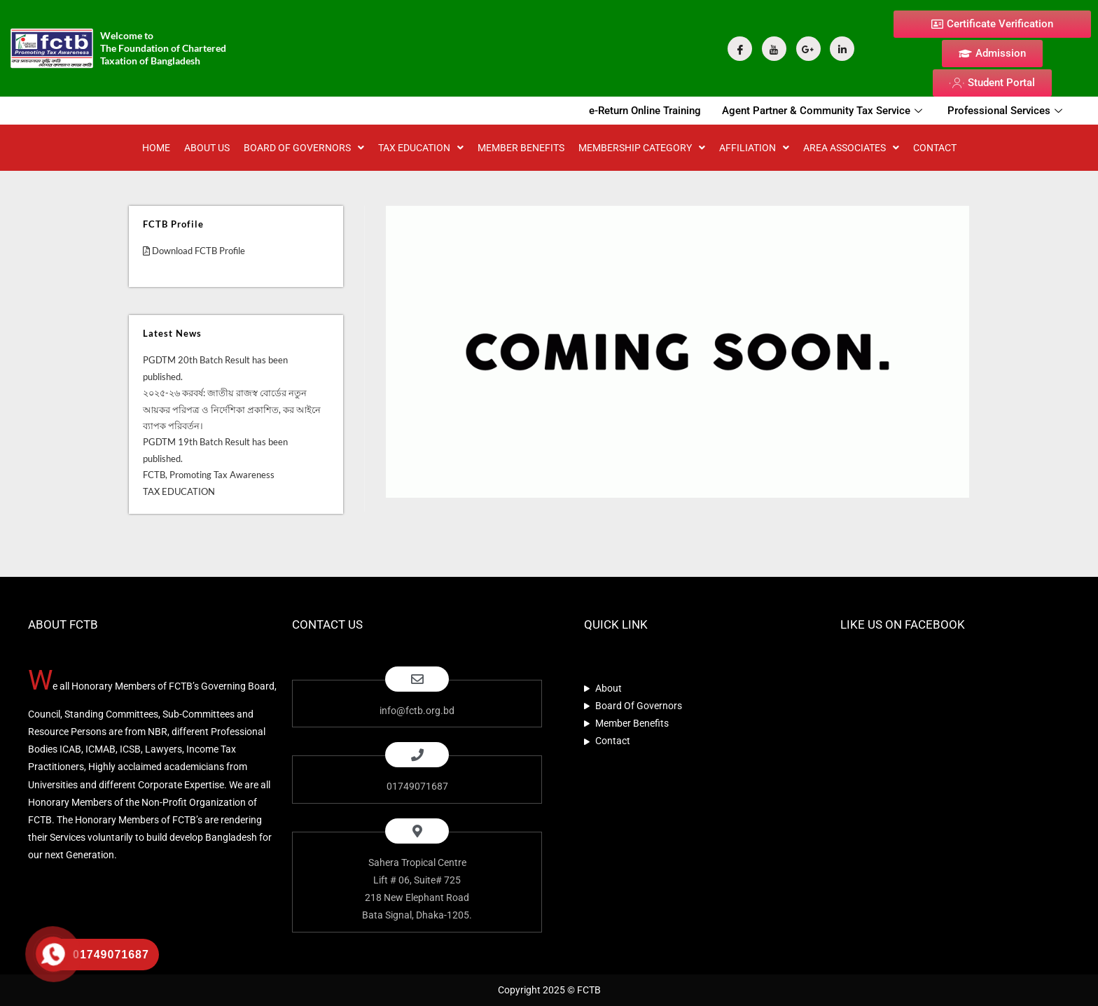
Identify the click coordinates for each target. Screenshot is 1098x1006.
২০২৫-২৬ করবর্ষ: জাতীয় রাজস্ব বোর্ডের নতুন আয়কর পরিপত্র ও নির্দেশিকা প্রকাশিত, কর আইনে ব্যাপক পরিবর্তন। (232, 409)
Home (156, 147)
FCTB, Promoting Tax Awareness (208, 474)
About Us (207, 147)
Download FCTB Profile (194, 250)
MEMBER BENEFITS (521, 147)
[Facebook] (740, 48)
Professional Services (1004, 110)
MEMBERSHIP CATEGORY (641, 148)
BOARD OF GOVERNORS (304, 148)
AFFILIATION (754, 148)
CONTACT (935, 147)
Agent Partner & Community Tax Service (822, 110)
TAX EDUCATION (421, 148)
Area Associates (851, 148)
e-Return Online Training (645, 110)
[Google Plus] (808, 48)
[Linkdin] (842, 48)
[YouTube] (774, 48)
